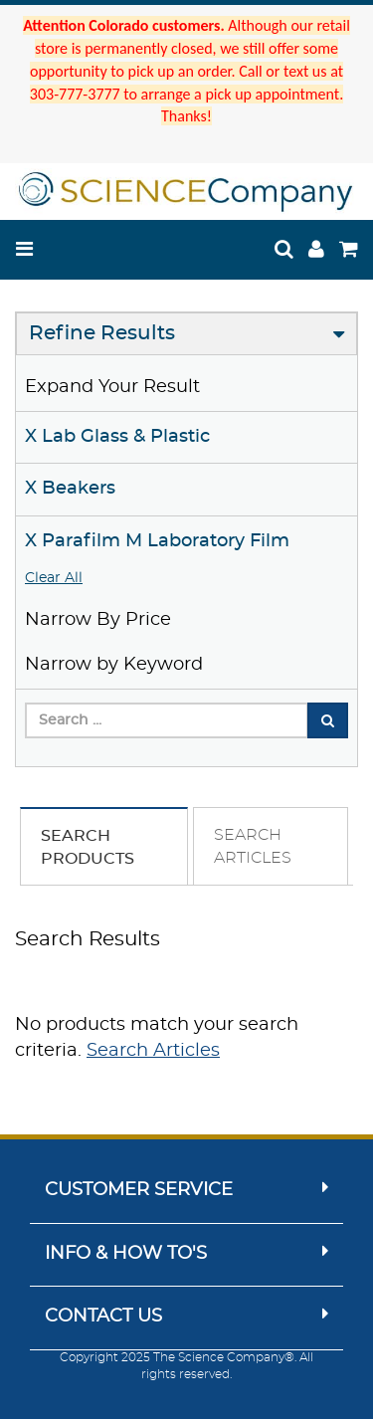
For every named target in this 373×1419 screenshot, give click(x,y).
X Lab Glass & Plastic (117, 437)
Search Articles (153, 1051)
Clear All (54, 578)
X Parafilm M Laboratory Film (157, 541)
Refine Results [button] (102, 333)
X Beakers (70, 489)
